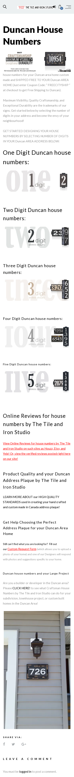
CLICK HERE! (21, 588)
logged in (25, 771)
